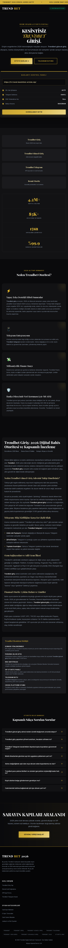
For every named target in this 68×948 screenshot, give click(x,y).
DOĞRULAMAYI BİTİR (34, 112)
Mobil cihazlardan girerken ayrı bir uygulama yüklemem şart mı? (34, 756)
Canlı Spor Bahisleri (7, 909)
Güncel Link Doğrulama (9, 889)
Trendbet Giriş (19, 930)
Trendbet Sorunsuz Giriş (29, 934)
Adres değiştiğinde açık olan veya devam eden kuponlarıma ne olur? (34, 764)
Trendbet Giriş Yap (7, 885)
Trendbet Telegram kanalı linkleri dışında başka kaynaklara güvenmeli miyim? (34, 748)
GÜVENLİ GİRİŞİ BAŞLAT (34, 834)
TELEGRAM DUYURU (45, 61)
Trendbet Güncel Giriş (35, 930)
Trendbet (6, 930)
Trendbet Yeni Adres (10, 934)
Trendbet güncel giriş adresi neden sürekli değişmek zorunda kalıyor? (34, 732)
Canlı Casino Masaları (8, 917)
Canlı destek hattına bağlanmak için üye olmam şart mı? (34, 788)
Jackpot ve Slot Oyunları (9, 921)
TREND (11, 8)
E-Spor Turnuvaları (7, 913)
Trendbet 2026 (47, 934)
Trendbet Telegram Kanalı (10, 897)
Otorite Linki (59, 934)
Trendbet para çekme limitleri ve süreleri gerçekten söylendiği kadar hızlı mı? (34, 772)
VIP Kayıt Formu (6, 893)
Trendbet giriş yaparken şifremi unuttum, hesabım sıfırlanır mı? (34, 739)
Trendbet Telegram (53, 930)
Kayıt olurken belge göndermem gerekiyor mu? (34, 780)
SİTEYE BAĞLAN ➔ (21, 61)
